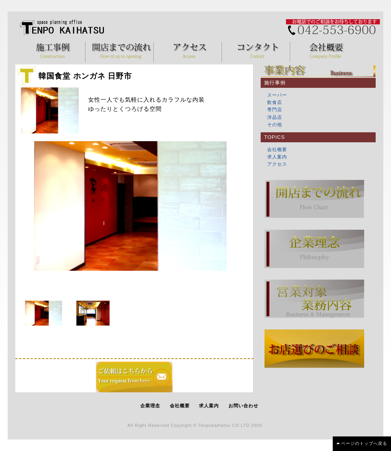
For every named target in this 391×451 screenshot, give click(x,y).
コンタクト (258, 51)
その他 (274, 124)
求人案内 (277, 157)
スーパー (277, 95)
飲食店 (274, 102)
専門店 (274, 109)
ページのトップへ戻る (364, 443)
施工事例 (53, 51)
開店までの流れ (121, 51)
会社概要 (326, 51)
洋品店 (274, 117)
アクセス (190, 51)
